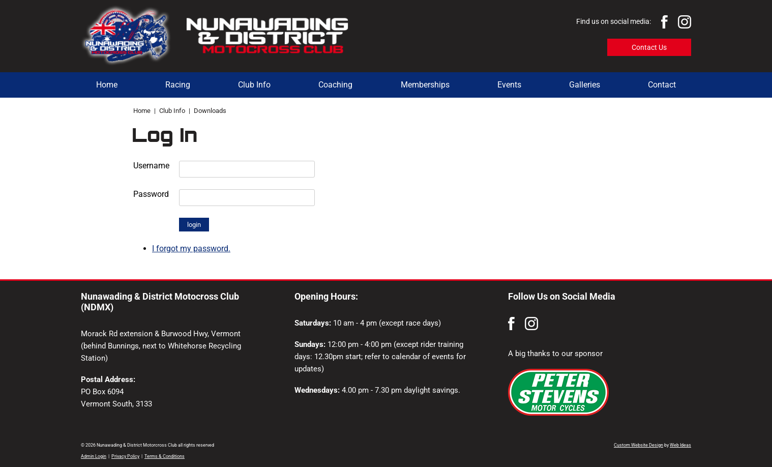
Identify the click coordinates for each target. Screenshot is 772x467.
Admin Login (93, 456)
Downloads (210, 110)
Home (106, 85)
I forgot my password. (191, 248)
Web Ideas (680, 445)
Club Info (254, 85)
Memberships (425, 85)
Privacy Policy (125, 456)
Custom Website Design (638, 445)
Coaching (335, 85)
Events (509, 85)
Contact (662, 85)
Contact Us (649, 47)
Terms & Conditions (164, 456)
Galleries (584, 85)
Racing (177, 85)
